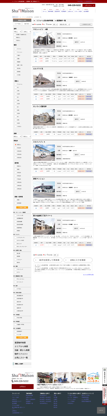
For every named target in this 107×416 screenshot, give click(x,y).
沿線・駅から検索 (22, 350)
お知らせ (73, 10)
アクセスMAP (15, 405)
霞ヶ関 (55, 401)
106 (36, 174)
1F (36, 248)
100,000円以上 (43, 403)
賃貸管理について (16, 401)
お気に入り (81, 58)
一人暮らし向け (71, 395)
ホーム (42, 10)
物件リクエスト (21, 354)
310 (36, 100)
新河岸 (55, 406)
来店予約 (82, 1)
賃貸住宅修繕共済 (86, 401)
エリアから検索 (21, 346)
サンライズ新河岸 (39, 108)
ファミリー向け (71, 399)
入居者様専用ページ (16, 410)
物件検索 (49, 10)
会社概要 (91, 10)
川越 (55, 395)
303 (36, 211)
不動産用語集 (85, 397)
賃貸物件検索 (20, 343)
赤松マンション (39, 182)
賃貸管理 (57, 10)
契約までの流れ (85, 395)
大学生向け (70, 403)
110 (36, 58)
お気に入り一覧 (21, 358)
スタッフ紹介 (82, 10)
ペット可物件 (71, 401)
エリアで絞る (18, 23)
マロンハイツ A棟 (40, 29)
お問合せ (23, 386)
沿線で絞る (26, 23)
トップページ (15, 395)
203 (36, 97)
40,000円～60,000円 (44, 397)
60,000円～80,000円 (44, 399)
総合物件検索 (29, 395)
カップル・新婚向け (72, 397)
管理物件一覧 (29, 403)
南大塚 (55, 405)
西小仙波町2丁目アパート (42, 219)
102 (36, 61)
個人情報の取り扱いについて (18, 406)
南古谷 (55, 403)
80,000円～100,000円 (45, 401)
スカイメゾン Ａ (39, 144)
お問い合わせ (88, 5)
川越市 (55, 399)
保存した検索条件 (30, 399)
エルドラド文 (38, 70)
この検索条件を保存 (86, 24)
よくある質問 (85, 399)
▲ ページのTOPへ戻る (88, 278)
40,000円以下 (43, 395)
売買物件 (65, 10)
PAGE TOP (101, 410)
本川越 (55, 397)
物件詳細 (89, 58)
